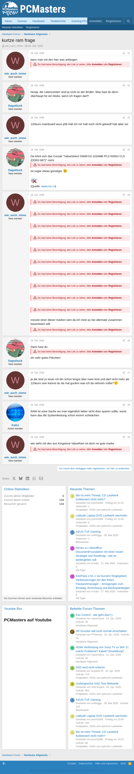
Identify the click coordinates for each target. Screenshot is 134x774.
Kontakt (72, 763)
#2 (129, 85)
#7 (129, 372)
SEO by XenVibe (38, 770)
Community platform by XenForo (75, 770)
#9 (129, 437)
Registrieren (32, 27)
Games (22, 21)
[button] (4, 763)
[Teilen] (123, 53)
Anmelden (97, 64)
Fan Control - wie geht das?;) (94, 614)
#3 (129, 117)
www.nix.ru (48, 186)
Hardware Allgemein (87, 625)
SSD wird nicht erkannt (90, 667)
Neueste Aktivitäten (12, 27)
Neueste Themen (82, 489)
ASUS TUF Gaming (88, 531)
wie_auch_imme (14, 45)
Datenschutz (85, 763)
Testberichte (58, 21)
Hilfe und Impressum (106, 763)
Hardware (38, 21)
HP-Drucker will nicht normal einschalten (101, 631)
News (8, 21)
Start (123, 763)
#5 (129, 195)
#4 (129, 149)
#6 (129, 340)
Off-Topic (81, 570)
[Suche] (128, 21)
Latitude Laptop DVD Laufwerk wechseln (101, 515)
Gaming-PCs (80, 21)
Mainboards (82, 542)
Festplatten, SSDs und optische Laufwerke (99, 509)
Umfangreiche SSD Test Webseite (97, 683)
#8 (129, 405)
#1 (129, 53)
